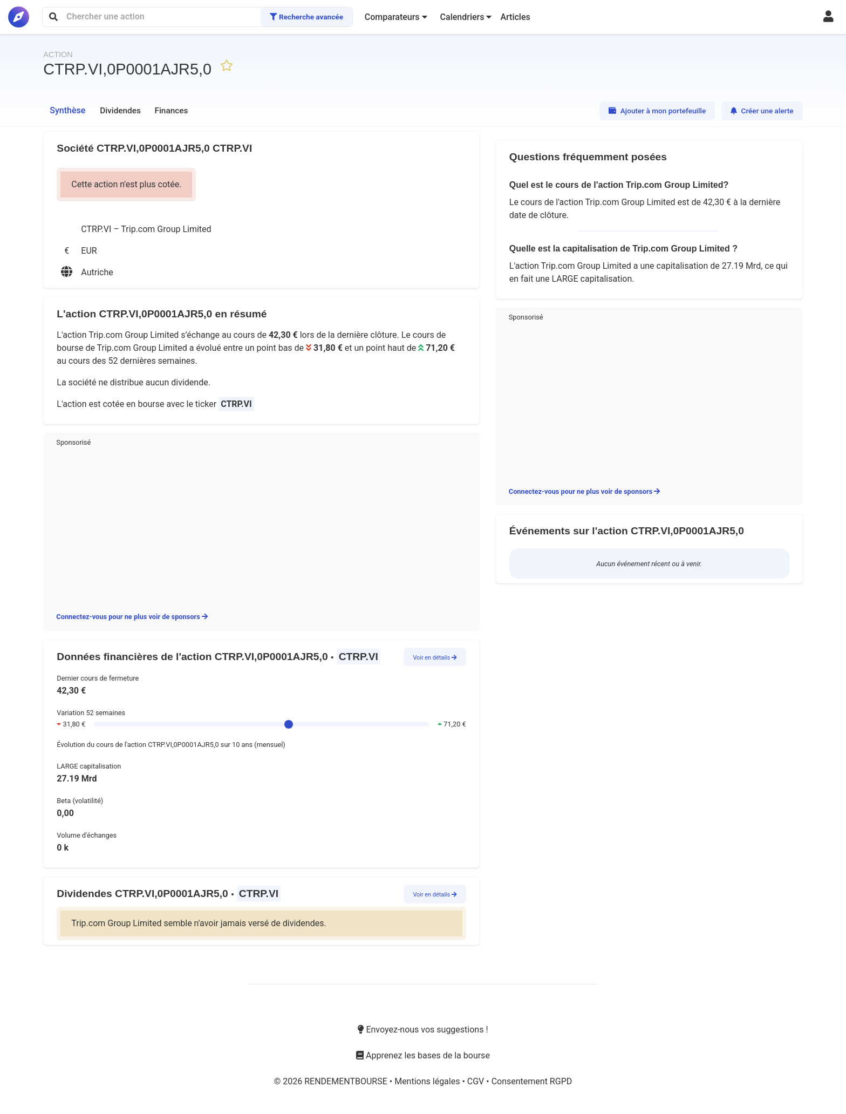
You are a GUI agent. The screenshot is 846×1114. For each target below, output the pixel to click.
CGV (476, 1081)
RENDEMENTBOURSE (347, 1081)
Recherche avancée (306, 16)
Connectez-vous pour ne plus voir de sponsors (132, 617)
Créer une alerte (762, 110)
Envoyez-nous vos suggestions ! (423, 1029)
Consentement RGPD (532, 1081)
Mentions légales (428, 1081)
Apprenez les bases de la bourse (423, 1055)
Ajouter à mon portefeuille (657, 110)
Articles (515, 17)
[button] (396, 17)
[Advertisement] (261, 527)
